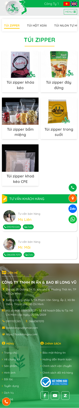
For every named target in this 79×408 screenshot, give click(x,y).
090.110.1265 (12, 226)
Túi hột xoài (37, 25)
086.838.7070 (12, 254)
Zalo (28, 226)
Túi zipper (12, 25)
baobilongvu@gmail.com (22, 327)
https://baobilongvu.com (21, 334)
